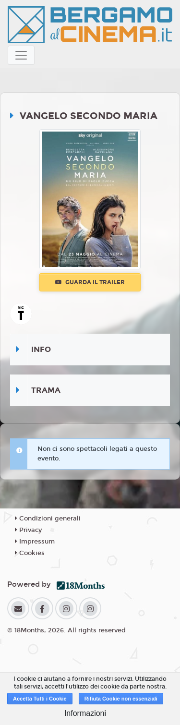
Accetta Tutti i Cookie (40, 698)
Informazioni (85, 713)
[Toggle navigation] (21, 55)
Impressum (35, 541)
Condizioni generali (48, 518)
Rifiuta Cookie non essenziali (120, 698)
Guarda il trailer (90, 282)
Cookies (30, 553)
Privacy (28, 530)
